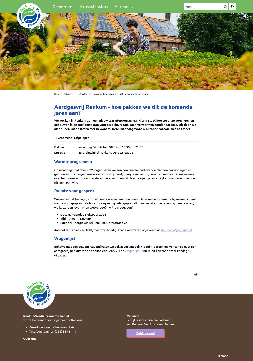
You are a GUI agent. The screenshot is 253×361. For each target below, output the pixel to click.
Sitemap (222, 356)
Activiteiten (70, 93)
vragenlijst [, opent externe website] (132, 251)
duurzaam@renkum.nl (176, 230)
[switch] (232, 6)
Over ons (29, 338)
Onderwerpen (63, 6)
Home (57, 93)
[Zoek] (225, 6)
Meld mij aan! (145, 333)
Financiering (124, 6)
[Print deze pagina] (196, 275)
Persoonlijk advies (94, 6)
